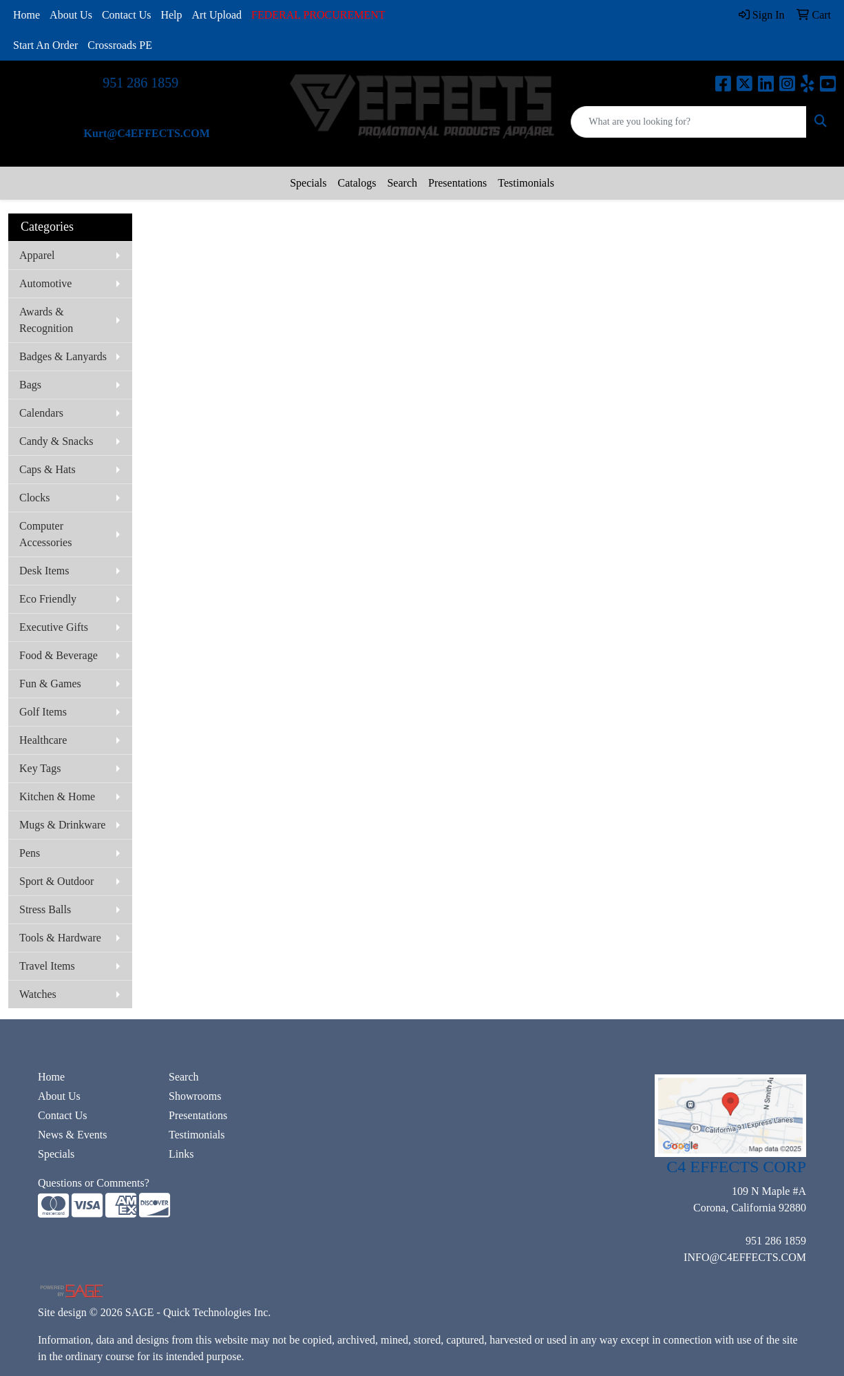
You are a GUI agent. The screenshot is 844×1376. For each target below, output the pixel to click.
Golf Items (43, 712)
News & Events (72, 1134)
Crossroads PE (119, 45)
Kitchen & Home (57, 796)
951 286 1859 (140, 82)
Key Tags (40, 768)
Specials (308, 183)
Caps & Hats (47, 469)
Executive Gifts (53, 627)
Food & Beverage (58, 655)
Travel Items (47, 966)
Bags (30, 384)
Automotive (45, 283)
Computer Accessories (45, 534)
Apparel (37, 255)
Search (402, 183)
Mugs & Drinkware (62, 825)
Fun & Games (50, 683)
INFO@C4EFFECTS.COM (745, 1257)
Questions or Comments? (93, 1183)
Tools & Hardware (60, 938)
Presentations (457, 183)
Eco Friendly (47, 599)
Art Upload (217, 15)
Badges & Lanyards (63, 356)
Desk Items (44, 570)
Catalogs (356, 183)
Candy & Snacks (56, 441)
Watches (37, 994)
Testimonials (526, 183)
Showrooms (195, 1096)
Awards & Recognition (46, 320)
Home (26, 15)
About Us (71, 15)
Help (171, 15)
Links (181, 1154)
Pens (29, 853)
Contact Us (126, 15)
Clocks (34, 497)
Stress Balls (45, 909)
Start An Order (45, 45)
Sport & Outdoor (56, 881)
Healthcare (43, 740)
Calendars (41, 413)
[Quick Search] (689, 122)
